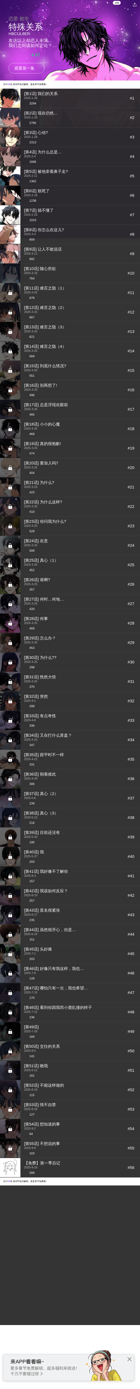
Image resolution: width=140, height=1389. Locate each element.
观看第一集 (24, 68)
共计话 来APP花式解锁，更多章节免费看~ (25, 84)
